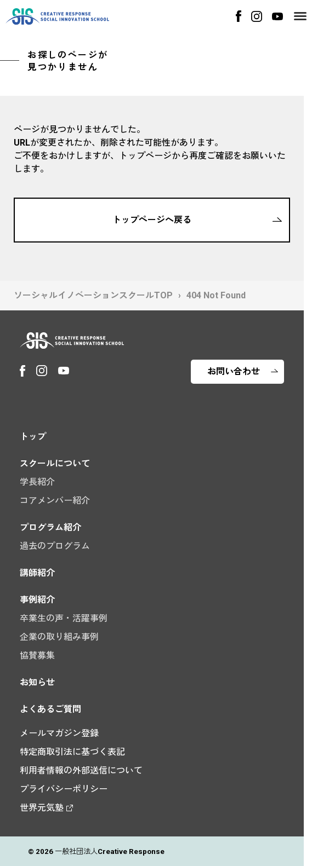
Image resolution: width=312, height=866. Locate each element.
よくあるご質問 (50, 709)
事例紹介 (37, 599)
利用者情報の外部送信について (81, 770)
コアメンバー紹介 (55, 500)
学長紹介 (37, 482)
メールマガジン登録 (59, 733)
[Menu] (300, 16)
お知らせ (37, 682)
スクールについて (55, 463)
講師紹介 (37, 573)
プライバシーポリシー (63, 789)
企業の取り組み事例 (59, 637)
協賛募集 (37, 655)
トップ (33, 436)
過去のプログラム (55, 546)
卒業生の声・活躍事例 (63, 618)
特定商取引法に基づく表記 (72, 752)
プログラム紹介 (50, 527)
